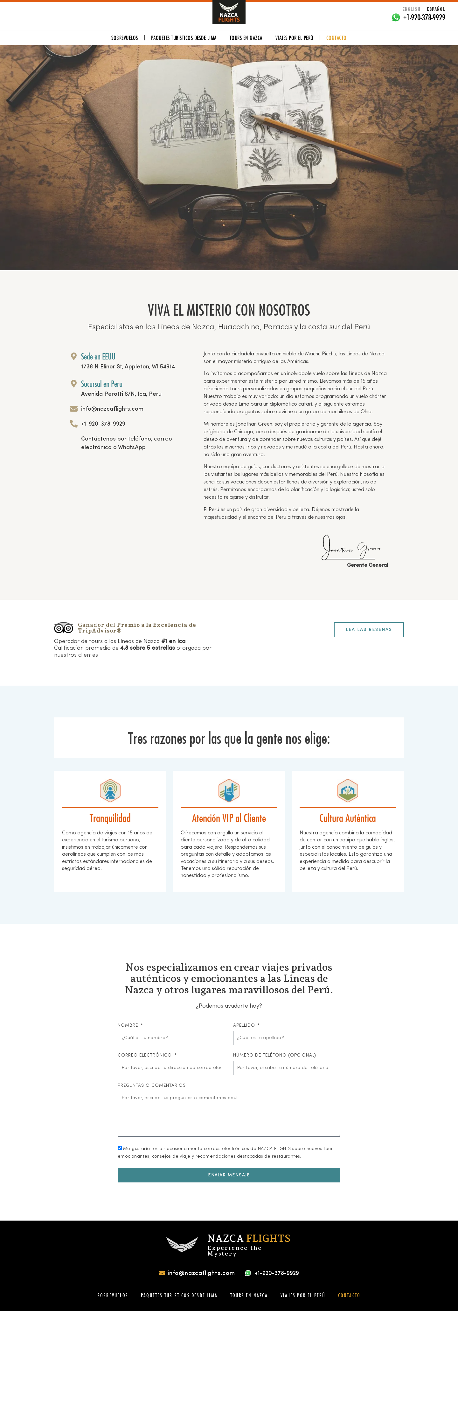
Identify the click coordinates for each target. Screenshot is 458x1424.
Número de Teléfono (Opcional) (274, 1055)
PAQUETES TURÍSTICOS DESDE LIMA (184, 37)
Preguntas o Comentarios (152, 1085)
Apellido (245, 1025)
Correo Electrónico (145, 1055)
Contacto (336, 37)
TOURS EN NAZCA (246, 37)
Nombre (129, 1025)
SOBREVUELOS (124, 37)
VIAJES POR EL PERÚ (294, 37)
